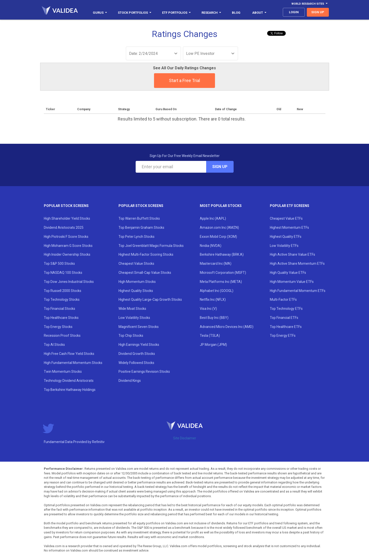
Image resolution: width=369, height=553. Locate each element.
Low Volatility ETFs (284, 246)
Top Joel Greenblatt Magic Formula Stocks (151, 246)
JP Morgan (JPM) (213, 345)
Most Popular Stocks (221, 206)
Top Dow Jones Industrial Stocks (69, 282)
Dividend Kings (130, 381)
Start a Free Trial (184, 80)
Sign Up (219, 166)
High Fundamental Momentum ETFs (297, 291)
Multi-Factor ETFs (283, 299)
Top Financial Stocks (59, 309)
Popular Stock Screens (66, 206)
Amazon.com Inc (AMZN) (219, 227)
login (294, 12)
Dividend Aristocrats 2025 (63, 227)
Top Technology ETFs (286, 309)
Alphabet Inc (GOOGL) (216, 291)
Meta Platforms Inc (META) (221, 282)
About (259, 12)
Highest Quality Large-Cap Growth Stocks (150, 299)
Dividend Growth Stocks (137, 354)
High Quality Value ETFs (288, 273)
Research (211, 12)
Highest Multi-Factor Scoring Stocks (146, 254)
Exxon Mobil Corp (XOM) (218, 237)
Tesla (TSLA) (210, 335)
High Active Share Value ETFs (292, 254)
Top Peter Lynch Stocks (137, 237)
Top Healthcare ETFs (286, 327)
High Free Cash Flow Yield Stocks (69, 354)
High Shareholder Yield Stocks (67, 218)
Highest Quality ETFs (285, 237)
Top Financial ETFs (284, 318)
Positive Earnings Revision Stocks (144, 371)
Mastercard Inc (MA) (215, 263)
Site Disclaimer (184, 438)
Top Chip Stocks (131, 335)
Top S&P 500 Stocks (59, 263)
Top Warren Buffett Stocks (139, 218)
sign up (317, 12)
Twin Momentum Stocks (63, 371)
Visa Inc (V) (208, 309)
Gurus (100, 12)
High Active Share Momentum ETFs (297, 263)
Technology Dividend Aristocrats (69, 381)
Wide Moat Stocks (132, 309)
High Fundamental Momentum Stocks (73, 363)
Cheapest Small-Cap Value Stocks (145, 273)
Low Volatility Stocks (134, 318)
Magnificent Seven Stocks (139, 327)
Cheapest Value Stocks (136, 263)
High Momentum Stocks (137, 282)
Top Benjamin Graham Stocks (141, 227)
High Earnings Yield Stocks (139, 345)
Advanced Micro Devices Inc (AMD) (226, 327)
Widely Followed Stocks (136, 363)
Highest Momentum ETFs (289, 227)
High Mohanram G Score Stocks (68, 246)
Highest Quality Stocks (136, 291)
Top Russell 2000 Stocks (62, 291)
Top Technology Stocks (62, 299)
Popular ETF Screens (289, 206)
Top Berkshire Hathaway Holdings (69, 390)
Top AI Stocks (54, 345)
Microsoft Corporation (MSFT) (223, 273)
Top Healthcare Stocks (61, 318)
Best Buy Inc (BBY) (214, 318)
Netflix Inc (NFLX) (213, 299)
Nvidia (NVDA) (210, 246)
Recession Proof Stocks (62, 335)
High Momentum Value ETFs (292, 282)
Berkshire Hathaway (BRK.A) (222, 254)
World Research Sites (309, 3)
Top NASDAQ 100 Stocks (63, 273)
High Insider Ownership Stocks (67, 254)
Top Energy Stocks (58, 327)
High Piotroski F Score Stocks (66, 237)
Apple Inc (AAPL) (213, 218)
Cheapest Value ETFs (286, 218)
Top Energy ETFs (283, 335)
